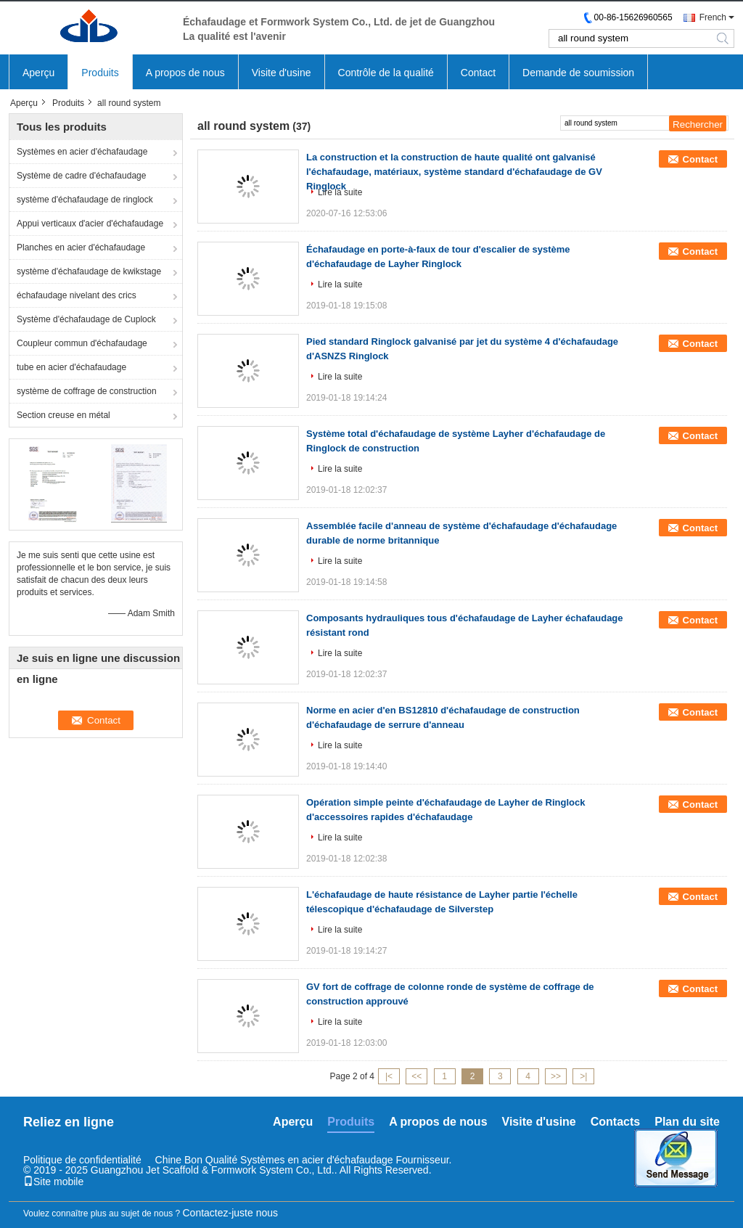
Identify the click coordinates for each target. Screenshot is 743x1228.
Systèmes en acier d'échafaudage (82, 152)
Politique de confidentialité (82, 1160)
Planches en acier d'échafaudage (81, 247)
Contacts (615, 1122)
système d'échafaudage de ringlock (85, 200)
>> (556, 1076)
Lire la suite (340, 192)
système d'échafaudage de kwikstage (89, 271)
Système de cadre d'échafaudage (81, 176)
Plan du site (687, 1122)
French (712, 17)
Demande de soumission (578, 72)
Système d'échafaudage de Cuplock (86, 319)
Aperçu (38, 72)
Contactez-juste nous (231, 1213)
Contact (478, 72)
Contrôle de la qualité (386, 72)
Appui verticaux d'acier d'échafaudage (90, 223)
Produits (99, 72)
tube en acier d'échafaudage (71, 367)
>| (583, 1076)
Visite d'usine (281, 72)
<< (416, 1076)
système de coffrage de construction (87, 391)
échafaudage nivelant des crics (76, 295)
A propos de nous (185, 72)
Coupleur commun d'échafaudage (82, 343)
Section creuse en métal (63, 415)
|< (389, 1076)
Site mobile (53, 1181)
